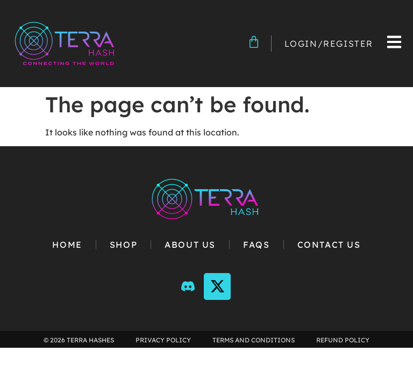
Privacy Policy (163, 340)
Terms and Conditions (253, 340)
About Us (190, 244)
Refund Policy (342, 340)
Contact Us (329, 244)
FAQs (256, 244)
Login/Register (328, 43)
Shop (123, 244)
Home (67, 244)
